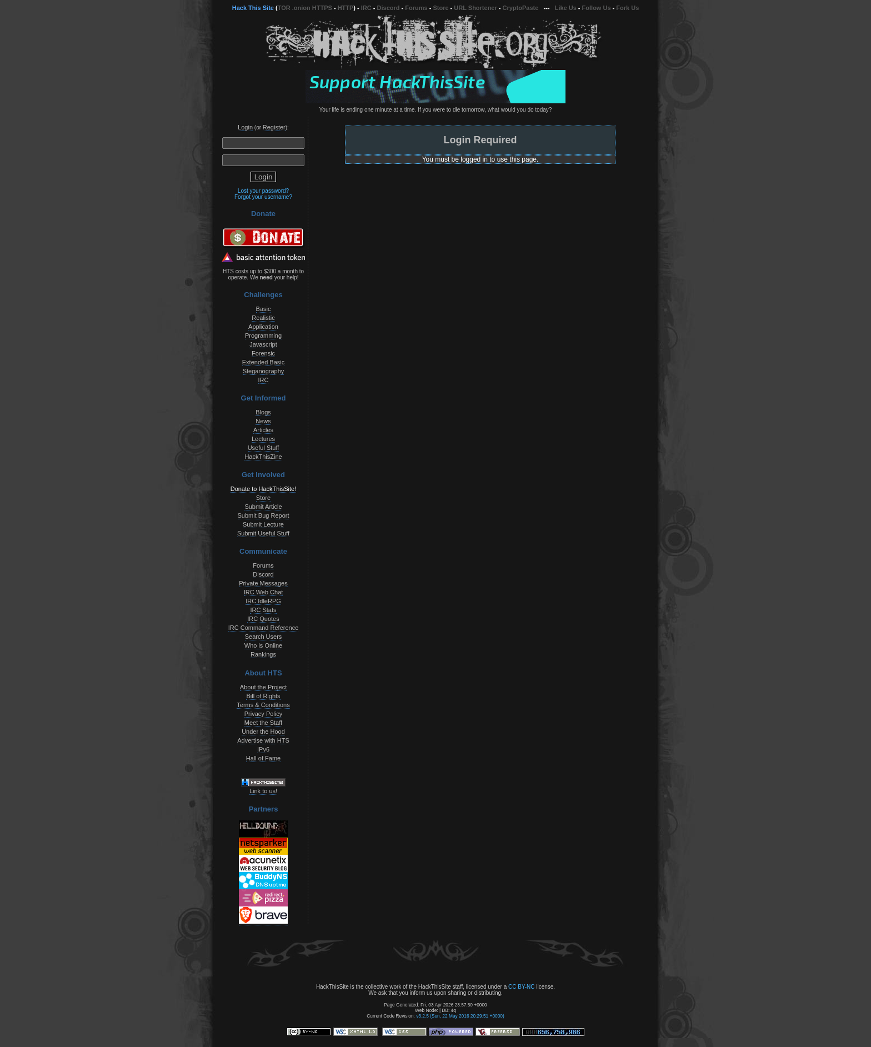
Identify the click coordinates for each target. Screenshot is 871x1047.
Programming (263, 335)
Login (245, 127)
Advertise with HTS (263, 740)
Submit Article (263, 506)
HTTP (346, 7)
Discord (388, 7)
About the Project (263, 687)
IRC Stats (263, 610)
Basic (263, 308)
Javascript (263, 344)
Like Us (566, 7)
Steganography (263, 371)
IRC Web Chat (263, 592)
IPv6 (263, 749)
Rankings (263, 654)
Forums (416, 7)
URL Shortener (475, 7)
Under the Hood (263, 731)
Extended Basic (263, 362)
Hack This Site (253, 7)
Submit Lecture (263, 524)
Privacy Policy (263, 713)
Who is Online (263, 645)
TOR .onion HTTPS (305, 7)
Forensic (263, 353)
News (263, 421)
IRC (366, 7)
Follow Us (596, 7)
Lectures (263, 438)
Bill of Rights (263, 696)
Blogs (263, 412)
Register (274, 127)
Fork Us (627, 7)
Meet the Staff (263, 722)
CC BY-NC (521, 987)
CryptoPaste (521, 7)
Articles (263, 430)
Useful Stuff (263, 447)
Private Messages (263, 583)
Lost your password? (263, 191)
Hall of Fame (263, 758)
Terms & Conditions (263, 705)
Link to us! (263, 791)
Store (440, 7)
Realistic (263, 317)
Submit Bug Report (263, 515)
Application (263, 326)
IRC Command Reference (263, 627)
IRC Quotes (263, 618)
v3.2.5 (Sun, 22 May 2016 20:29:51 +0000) (460, 1016)
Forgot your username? (263, 197)
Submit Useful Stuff (263, 533)
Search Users (263, 636)
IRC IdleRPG (263, 601)
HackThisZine (263, 456)
